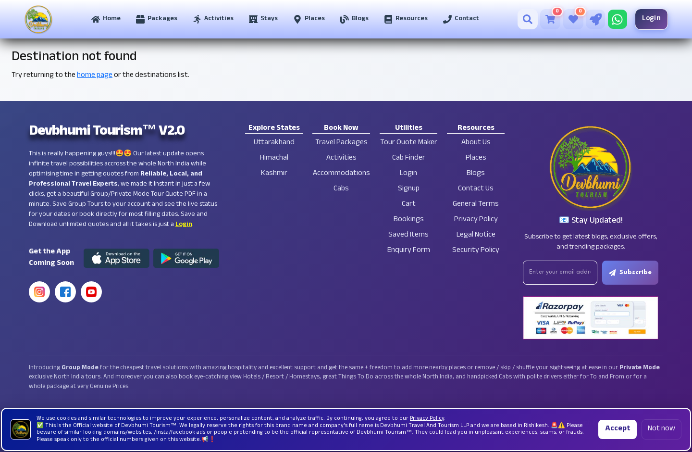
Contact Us (476, 189)
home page (94, 75)
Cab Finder (408, 158)
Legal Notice (476, 235)
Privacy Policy (476, 219)
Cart (409, 204)
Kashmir (274, 173)
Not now (661, 429)
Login (651, 19)
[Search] (528, 19)
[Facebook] (65, 291)
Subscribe (630, 272)
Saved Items (408, 235)
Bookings (409, 219)
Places (476, 158)
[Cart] (550, 19)
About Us (476, 143)
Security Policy (475, 250)
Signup (409, 189)
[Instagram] (39, 291)
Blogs (476, 173)
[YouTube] (91, 291)
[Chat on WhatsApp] (617, 19)
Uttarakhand (274, 143)
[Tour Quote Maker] (595, 19)
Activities (341, 158)
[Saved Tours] (573, 19)
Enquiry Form (408, 250)
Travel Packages (341, 143)
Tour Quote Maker (408, 143)
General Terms (476, 204)
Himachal (274, 158)
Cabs (341, 189)
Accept (617, 429)
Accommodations (341, 173)
